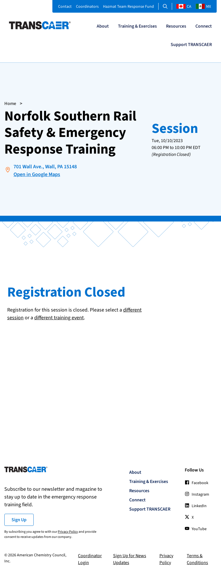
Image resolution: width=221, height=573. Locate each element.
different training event (59, 317)
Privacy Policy (68, 531)
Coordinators (87, 6)
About (103, 26)
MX (203, 6)
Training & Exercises (137, 26)
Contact (65, 6)
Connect (203, 26)
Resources (176, 26)
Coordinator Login (90, 559)
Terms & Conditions (197, 559)
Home (10, 103)
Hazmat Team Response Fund (128, 6)
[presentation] (51, 338)
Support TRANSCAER (191, 44)
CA (183, 6)
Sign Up (19, 520)
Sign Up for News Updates (129, 559)
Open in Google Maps (37, 174)
